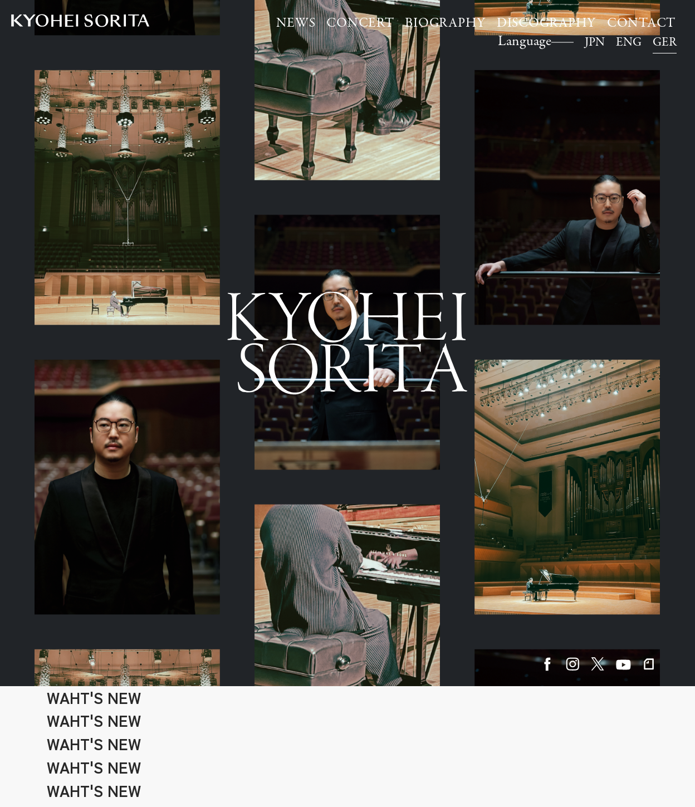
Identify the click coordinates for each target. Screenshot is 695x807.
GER (665, 43)
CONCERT (360, 24)
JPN (595, 43)
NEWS (296, 24)
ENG (629, 43)
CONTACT (641, 24)
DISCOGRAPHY (546, 24)
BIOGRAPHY (445, 24)
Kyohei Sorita (80, 21)
